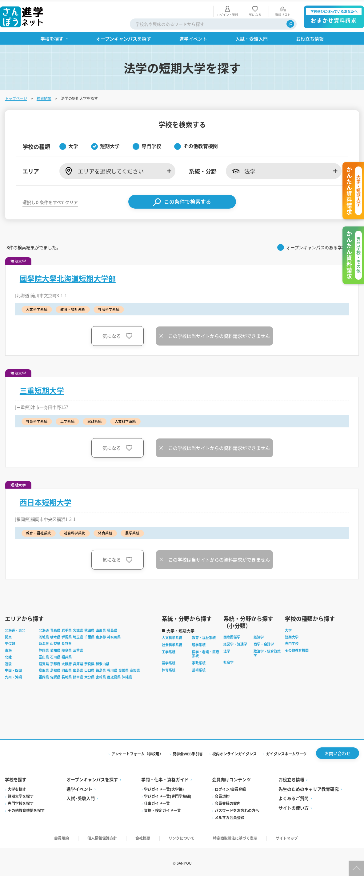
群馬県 (67, 635)
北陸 (8, 655)
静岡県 (44, 648)
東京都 (101, 635)
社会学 (228, 660)
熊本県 (78, 675)
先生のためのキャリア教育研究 (308, 787)
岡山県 (67, 668)
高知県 (135, 668)
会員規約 (222, 794)
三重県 (78, 648)
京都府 (55, 662)
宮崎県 (101, 675)
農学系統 (168, 661)
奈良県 (89, 662)
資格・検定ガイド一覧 (162, 808)
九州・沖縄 (13, 675)
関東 (8, 635)
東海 (8, 648)
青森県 (55, 628)
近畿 (8, 662)
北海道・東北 (15, 628)
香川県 (112, 668)
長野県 (67, 642)
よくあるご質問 (293, 797)
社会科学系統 (172, 643)
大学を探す (17, 787)
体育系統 (168, 668)
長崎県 (67, 675)
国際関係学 (231, 635)
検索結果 (44, 96)
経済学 (259, 635)
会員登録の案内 (228, 801)
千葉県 (89, 635)
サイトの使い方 (293, 806)
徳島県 (101, 668)
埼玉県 (78, 635)
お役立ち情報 (291, 778)
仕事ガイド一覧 (157, 801)
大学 (288, 628)
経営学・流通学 (235, 642)
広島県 (78, 668)
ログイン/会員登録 (230, 787)
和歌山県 (102, 662)
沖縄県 (127, 675)
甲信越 (10, 642)
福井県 (67, 655)
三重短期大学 (42, 389)
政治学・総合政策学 (267, 651)
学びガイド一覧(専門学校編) (167, 794)
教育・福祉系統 (204, 636)
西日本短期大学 (45, 500)
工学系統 (168, 650)
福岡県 (44, 675)
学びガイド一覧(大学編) (164, 787)
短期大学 (291, 635)
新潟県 (44, 642)
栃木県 (55, 635)
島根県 (55, 668)
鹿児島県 (114, 675)
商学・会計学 (264, 642)
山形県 (101, 628)
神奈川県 (114, 635)
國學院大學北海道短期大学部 (68, 277)
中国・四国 (13, 668)
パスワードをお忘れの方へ (237, 808)
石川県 (55, 655)
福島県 (112, 628)
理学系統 (199, 643)
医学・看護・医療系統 (205, 652)
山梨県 (55, 642)
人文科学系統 (172, 636)
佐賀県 (55, 675)
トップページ (16, 96)
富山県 (44, 655)
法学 (226, 649)
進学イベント (79, 787)
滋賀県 (44, 662)
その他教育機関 (297, 648)
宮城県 (78, 628)
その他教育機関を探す (26, 808)
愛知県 (55, 648)
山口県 (89, 668)
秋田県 (89, 628)
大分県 (89, 675)
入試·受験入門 (80, 797)
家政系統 (199, 661)
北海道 (44, 628)
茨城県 (44, 635)
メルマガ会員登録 (229, 815)
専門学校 (291, 642)
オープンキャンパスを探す (92, 778)
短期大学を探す (21, 794)
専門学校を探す (21, 801)
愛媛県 (123, 668)
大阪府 (67, 662)
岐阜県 (67, 648)
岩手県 (67, 628)
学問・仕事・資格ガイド (165, 778)
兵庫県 (78, 662)
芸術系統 (199, 668)
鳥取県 (44, 668)
